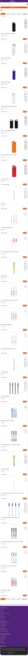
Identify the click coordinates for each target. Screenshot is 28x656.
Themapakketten (3, 636)
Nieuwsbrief (2, 616)
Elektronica (2, 638)
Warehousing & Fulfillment (5, 613)
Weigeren (15, 652)
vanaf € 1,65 (4, 111)
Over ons (2, 609)
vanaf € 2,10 (4, 160)
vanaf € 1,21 (4, 87)
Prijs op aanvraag (5, 184)
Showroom (2, 612)
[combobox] (12, 4)
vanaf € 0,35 (4, 305)
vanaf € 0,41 (4, 474)
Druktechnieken (3, 628)
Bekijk (25, 63)
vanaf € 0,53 (4, 571)
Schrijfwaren (2, 639)
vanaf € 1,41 (4, 63)
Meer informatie (4, 652)
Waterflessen (2, 642)
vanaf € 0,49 (4, 522)
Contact (1, 610)
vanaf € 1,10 (4, 135)
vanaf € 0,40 (4, 401)
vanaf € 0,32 (4, 281)
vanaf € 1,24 (4, 38)
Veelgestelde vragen (4, 631)
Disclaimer (2, 626)
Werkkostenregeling (4, 629)
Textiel (1, 641)
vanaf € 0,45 (4, 498)
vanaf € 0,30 (4, 208)
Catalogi (2, 615)
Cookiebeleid (2, 625)
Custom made (2, 635)
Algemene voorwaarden (4, 622)
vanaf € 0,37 (4, 377)
